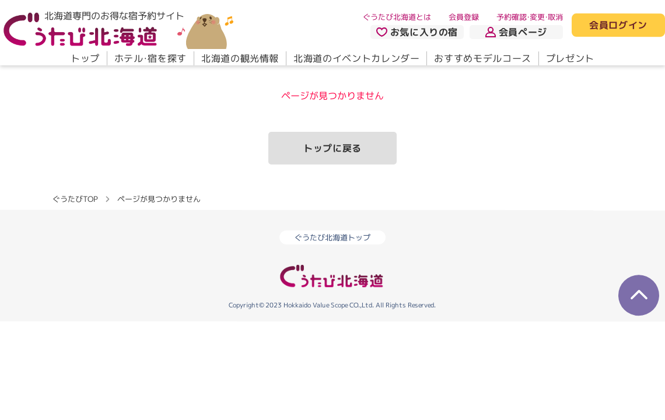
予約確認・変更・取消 (529, 17)
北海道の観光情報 (240, 58)
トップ (85, 58)
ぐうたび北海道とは (397, 17)
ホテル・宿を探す (150, 58)
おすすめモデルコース (482, 58)
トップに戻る (332, 148)
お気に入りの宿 (417, 32)
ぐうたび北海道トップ (332, 237)
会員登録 (464, 17)
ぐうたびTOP (74, 199)
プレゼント (570, 58)
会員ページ (516, 32)
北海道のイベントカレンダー (356, 58)
